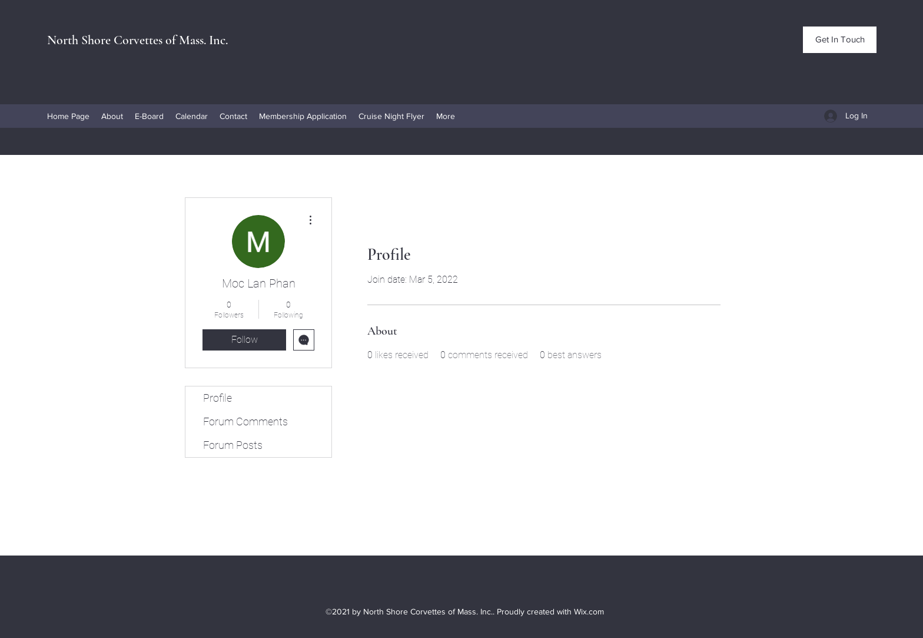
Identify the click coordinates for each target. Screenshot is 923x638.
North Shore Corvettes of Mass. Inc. (137, 40)
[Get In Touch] (839, 40)
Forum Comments (245, 421)
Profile (217, 398)
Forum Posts (233, 445)
